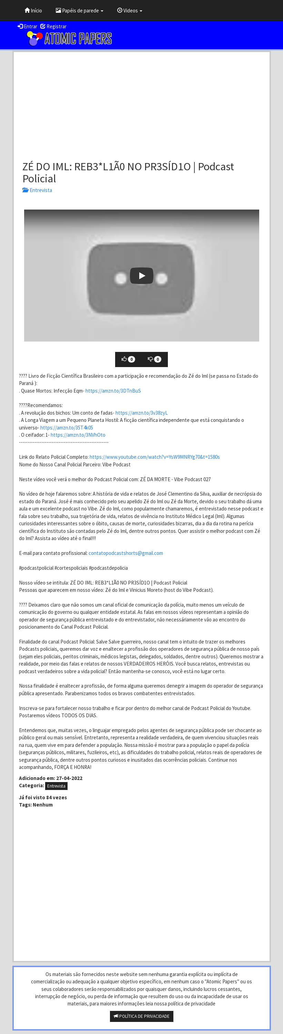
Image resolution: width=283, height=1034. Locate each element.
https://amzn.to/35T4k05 (66, 427)
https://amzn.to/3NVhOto (78, 435)
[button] (141, 276)
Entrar (27, 26)
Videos (129, 10)
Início (33, 10)
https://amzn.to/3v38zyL (141, 412)
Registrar (53, 26)
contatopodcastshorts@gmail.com (126, 553)
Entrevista (37, 190)
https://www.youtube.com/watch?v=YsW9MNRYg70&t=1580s (155, 457)
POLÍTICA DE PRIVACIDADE (142, 1016)
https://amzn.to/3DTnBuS (113, 390)
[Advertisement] (141, 103)
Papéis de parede (79, 10)
